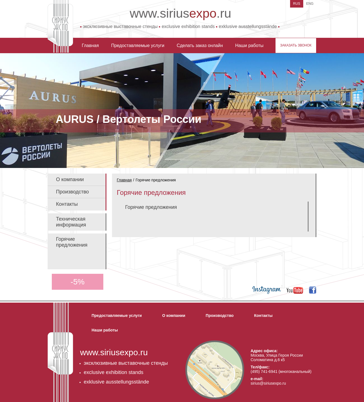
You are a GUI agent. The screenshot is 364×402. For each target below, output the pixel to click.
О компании (70, 179)
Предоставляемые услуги (137, 45)
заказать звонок (295, 45)
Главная (90, 45)
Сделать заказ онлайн (200, 45)
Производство (72, 192)
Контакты (67, 204)
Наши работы (249, 45)
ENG (309, 4)
